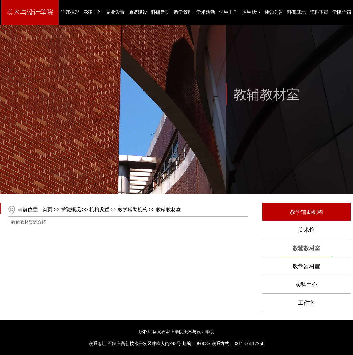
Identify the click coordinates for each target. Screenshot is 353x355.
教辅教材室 (168, 209)
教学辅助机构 (133, 209)
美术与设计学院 (30, 12)
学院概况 (71, 209)
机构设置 (99, 209)
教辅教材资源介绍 (28, 222)
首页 (47, 209)
